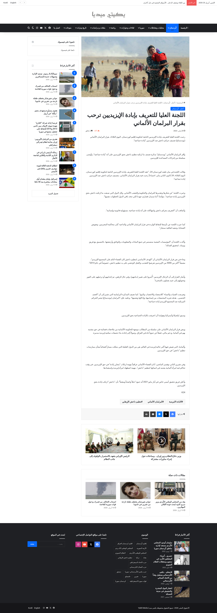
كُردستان (173, 28)
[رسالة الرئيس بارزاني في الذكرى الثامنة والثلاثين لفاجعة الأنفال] (66, 156)
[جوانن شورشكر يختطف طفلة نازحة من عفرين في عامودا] (135, 490)
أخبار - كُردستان (169, 103)
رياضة (113, 28)
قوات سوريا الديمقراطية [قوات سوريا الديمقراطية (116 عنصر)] (138, 581)
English (13, 3)
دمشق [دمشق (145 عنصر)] (119, 572)
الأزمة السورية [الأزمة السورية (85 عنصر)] (141, 548)
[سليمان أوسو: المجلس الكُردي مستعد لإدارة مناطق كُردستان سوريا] (181, 546)
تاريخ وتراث (81, 28)
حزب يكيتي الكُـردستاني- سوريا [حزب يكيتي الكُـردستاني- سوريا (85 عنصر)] (135, 572)
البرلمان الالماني (155, 401)
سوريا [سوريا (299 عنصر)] (144, 576)
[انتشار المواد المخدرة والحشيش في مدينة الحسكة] (181, 592)
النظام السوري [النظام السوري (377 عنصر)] (120, 553)
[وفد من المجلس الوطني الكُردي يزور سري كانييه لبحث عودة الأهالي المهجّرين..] (170, 490)
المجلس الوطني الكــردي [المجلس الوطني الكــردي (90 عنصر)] (124, 548)
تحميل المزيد (53, 194)
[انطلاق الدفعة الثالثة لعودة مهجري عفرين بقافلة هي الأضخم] (66, 169)
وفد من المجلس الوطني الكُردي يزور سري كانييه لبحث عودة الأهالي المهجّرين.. (170, 504)
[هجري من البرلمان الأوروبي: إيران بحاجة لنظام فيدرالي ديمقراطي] (66, 143)
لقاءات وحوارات (127, 28)
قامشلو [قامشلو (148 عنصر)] (127, 576)
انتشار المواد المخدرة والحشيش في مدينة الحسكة (163, 591)
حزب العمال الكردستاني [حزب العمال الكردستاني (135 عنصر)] (138, 567)
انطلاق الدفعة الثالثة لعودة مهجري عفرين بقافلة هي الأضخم (47, 169)
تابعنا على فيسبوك (67, 50)
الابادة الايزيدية (175, 401)
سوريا (142, 28)
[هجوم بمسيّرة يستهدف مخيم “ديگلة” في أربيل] (66, 114)
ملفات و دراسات (98, 28)
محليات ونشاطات (157, 28)
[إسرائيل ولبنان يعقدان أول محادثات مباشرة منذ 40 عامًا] (66, 183)
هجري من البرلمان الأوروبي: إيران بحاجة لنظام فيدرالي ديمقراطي (46, 142)
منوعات (68, 28)
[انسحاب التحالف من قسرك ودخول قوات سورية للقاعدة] (101, 490)
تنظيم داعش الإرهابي (131, 401)
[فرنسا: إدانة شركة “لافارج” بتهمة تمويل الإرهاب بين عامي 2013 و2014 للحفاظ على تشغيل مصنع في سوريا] (66, 127)
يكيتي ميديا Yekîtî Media (147, 608)
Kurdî (5, 3)
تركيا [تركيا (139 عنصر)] (137, 558)
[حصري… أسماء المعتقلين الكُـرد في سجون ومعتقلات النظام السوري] (181, 559)
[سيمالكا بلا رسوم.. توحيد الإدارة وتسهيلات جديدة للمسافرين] (66, 77)
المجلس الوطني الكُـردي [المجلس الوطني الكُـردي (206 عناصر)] (137, 553)
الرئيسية (184, 28)
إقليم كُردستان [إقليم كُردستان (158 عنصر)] (141, 544)
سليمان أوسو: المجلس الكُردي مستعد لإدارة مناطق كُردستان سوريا (163, 545)
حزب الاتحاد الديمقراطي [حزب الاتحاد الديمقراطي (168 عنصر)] (138, 562)
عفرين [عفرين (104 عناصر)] (136, 576)
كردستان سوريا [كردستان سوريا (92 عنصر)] (120, 581)
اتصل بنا (57, 28)
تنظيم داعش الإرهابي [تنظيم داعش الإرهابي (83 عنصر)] (125, 558)
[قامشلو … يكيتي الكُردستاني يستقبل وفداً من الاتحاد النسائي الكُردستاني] (181, 576)
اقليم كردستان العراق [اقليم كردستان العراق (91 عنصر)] (124, 544)
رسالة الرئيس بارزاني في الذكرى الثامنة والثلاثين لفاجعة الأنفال (45, 155)
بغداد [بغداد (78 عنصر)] (144, 558)
